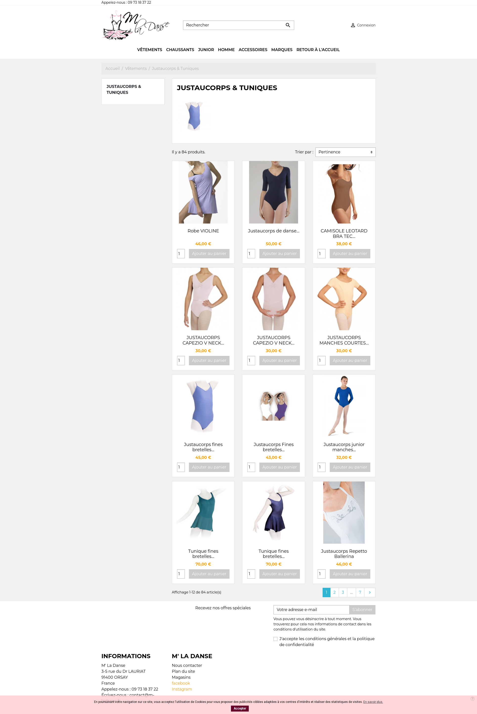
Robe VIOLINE (203, 231)
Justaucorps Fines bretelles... (274, 447)
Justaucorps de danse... (273, 231)
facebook (181, 683)
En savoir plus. (373, 702)
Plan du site (183, 671)
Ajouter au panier (209, 253)
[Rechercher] (238, 25)
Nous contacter (187, 665)
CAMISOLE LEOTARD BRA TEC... (344, 233)
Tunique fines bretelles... (203, 554)
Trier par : (304, 152)
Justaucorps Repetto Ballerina (344, 554)
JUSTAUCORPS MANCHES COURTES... (344, 340)
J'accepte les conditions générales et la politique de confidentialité (326, 641)
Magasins (181, 677)
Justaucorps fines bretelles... (203, 447)
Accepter (240, 708)
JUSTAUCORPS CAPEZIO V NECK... (203, 340)
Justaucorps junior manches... (344, 447)
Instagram (182, 689)
